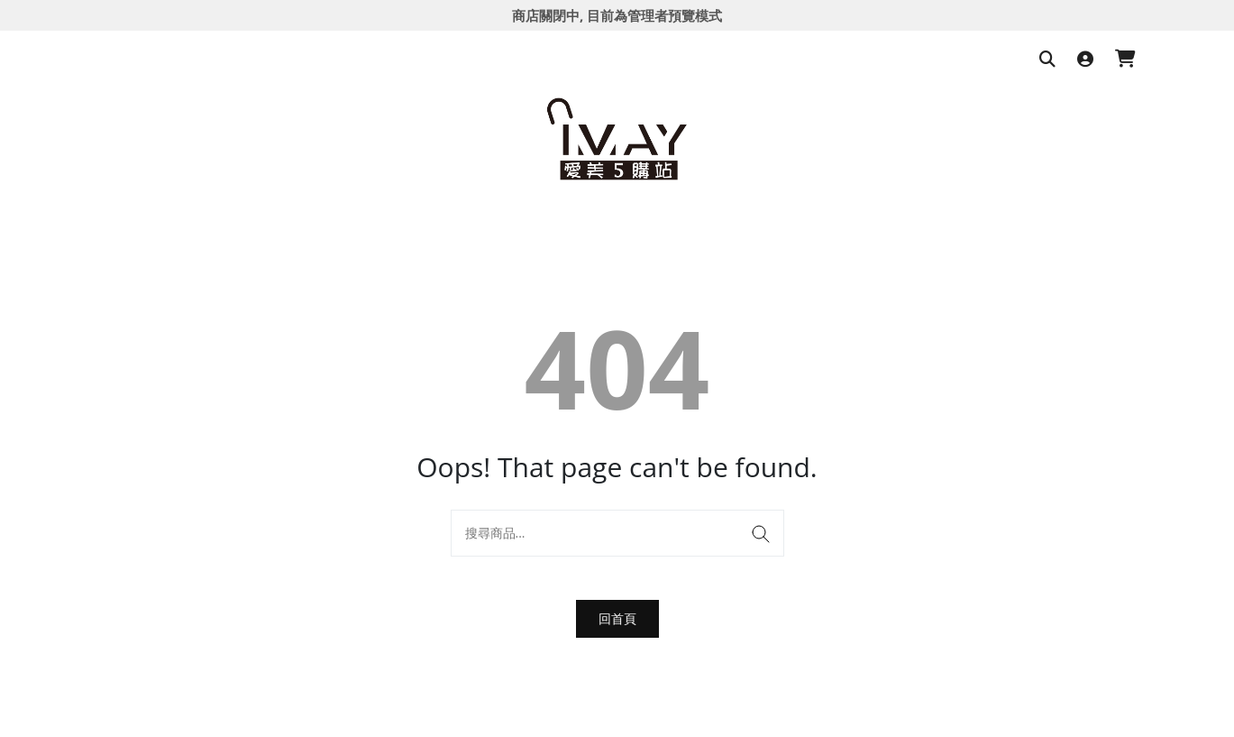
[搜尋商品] (1047, 60)
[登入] (1085, 60)
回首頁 (617, 618)
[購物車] (1125, 60)
